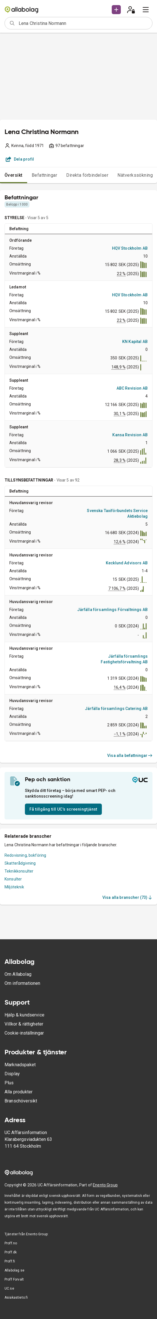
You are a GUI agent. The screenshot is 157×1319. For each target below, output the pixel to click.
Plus (9, 1082)
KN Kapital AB (135, 341)
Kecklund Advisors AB (127, 563)
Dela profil (20, 159)
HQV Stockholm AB (130, 248)
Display (12, 1073)
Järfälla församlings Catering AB (116, 708)
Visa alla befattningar (129, 755)
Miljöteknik (14, 887)
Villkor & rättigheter (24, 1024)
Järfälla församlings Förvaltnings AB (112, 609)
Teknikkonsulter (19, 871)
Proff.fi (10, 1261)
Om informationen (22, 983)
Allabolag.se (14, 1270)
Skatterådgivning (20, 863)
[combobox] (83, 23)
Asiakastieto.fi (16, 1297)
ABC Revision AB (132, 388)
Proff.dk (11, 1252)
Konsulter (13, 879)
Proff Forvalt (14, 1279)
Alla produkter (19, 1092)
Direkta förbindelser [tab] (87, 175)
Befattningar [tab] (44, 175)
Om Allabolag (18, 974)
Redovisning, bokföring (25, 855)
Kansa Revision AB (130, 435)
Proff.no (11, 1243)
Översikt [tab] (14, 175)
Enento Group (105, 1185)
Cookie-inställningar (24, 1033)
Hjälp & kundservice (24, 1015)
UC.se (9, 1288)
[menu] (145, 9)
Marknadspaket (20, 1064)
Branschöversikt (21, 1101)
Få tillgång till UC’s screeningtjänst (63, 809)
